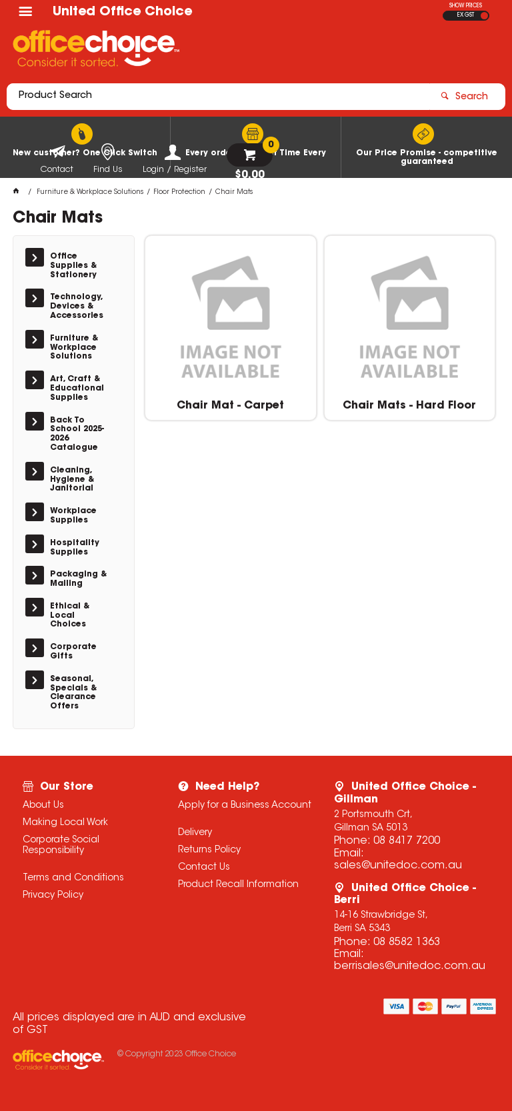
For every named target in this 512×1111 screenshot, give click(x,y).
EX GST (465, 15)
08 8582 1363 (406, 942)
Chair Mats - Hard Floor (409, 406)
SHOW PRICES (465, 6)
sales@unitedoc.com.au (398, 865)
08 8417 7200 (406, 841)
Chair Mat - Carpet (230, 406)
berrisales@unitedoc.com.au (409, 966)
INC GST (484, 15)
